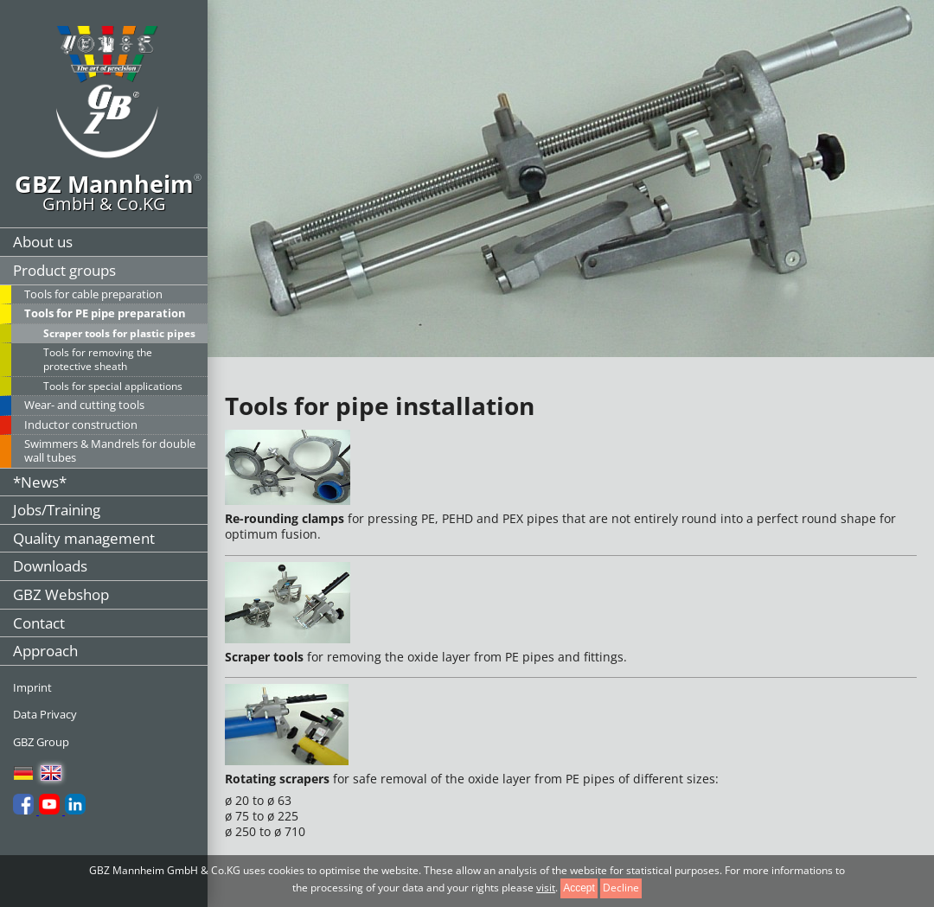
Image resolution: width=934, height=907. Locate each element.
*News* (40, 482)
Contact (39, 623)
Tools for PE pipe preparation (105, 313)
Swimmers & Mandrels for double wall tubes (109, 450)
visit (545, 887)
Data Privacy (45, 714)
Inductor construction (81, 424)
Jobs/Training (56, 510)
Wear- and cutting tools (84, 404)
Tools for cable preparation (93, 294)
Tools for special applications (112, 386)
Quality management (84, 538)
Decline (621, 887)
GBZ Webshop (61, 594)
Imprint (32, 687)
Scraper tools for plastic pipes (119, 333)
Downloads (50, 566)
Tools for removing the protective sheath (97, 359)
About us (43, 242)
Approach (45, 651)
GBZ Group (41, 742)
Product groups (64, 270)
